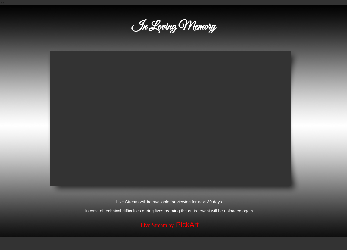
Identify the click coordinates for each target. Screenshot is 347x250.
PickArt (187, 224)
